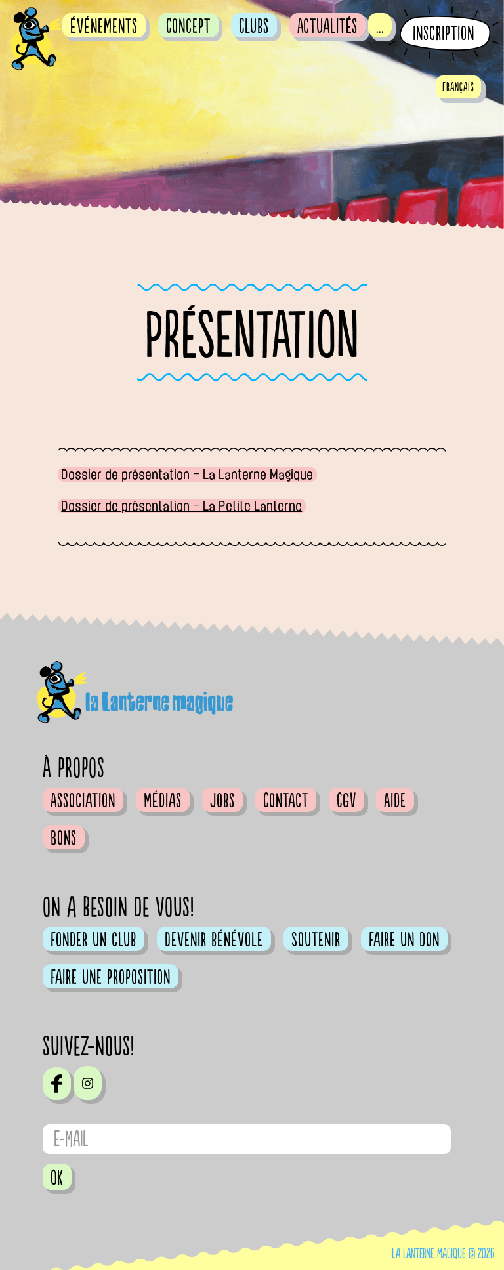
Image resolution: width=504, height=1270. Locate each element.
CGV (346, 801)
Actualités (327, 26)
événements (104, 26)
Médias (163, 801)
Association (83, 801)
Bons (64, 838)
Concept (188, 26)
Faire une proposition (111, 977)
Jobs (222, 801)
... (380, 26)
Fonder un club (93, 940)
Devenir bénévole (214, 940)
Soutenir (316, 940)
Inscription (443, 33)
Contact (285, 801)
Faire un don (404, 940)
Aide (395, 801)
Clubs (254, 26)
